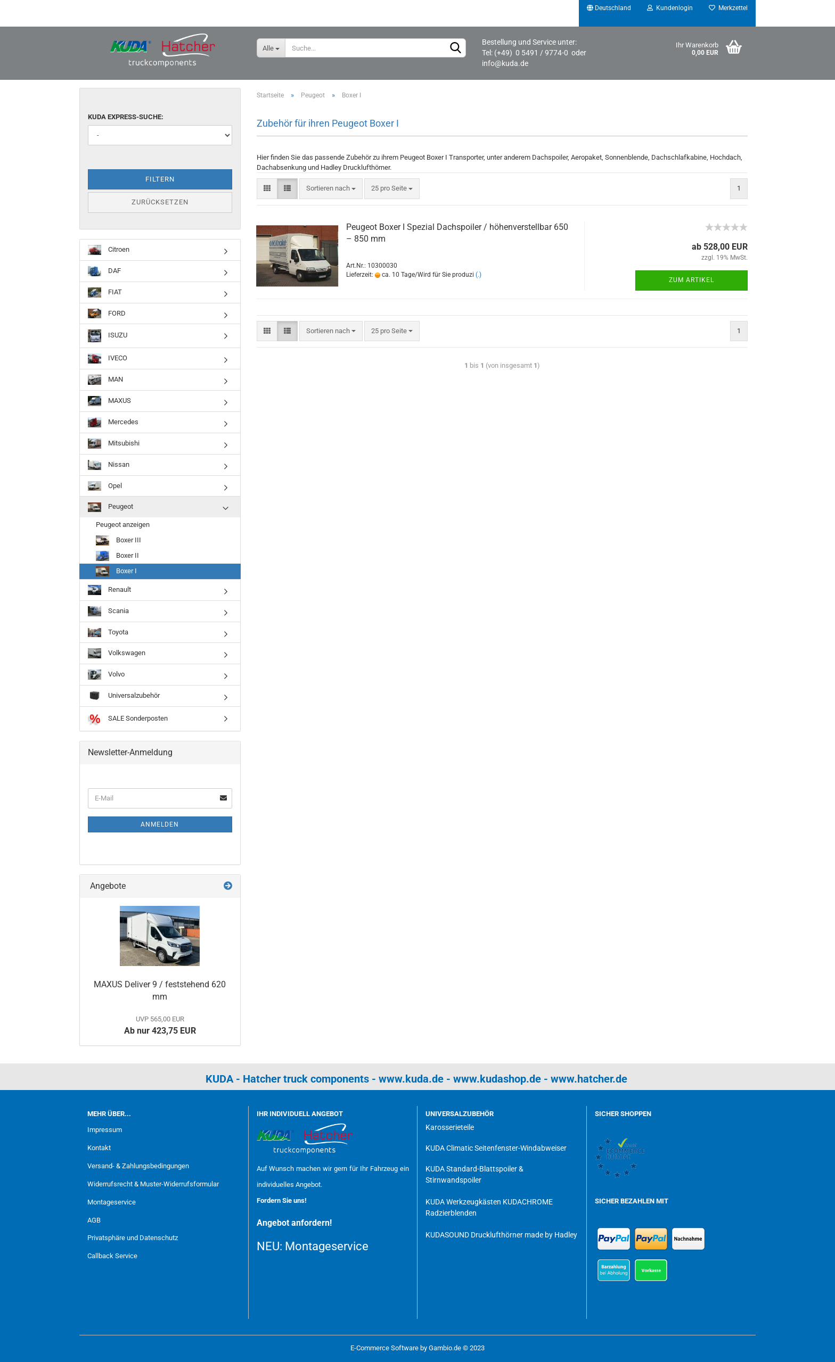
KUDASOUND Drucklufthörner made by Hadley (501, 1235)
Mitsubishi (114, 444)
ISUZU (107, 335)
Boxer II (117, 556)
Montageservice (111, 1202)
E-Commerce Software (384, 1348)
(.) (478, 274)
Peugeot (110, 507)
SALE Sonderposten (128, 718)
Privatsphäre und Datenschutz (132, 1238)
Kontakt (99, 1148)
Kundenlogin (670, 8)
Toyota (108, 632)
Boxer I (116, 571)
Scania (108, 611)
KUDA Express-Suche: (125, 117)
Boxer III (118, 540)
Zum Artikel (691, 280)
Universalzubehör (124, 696)
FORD (107, 314)
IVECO (107, 358)
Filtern (160, 179)
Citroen (108, 250)
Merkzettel (728, 8)
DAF (104, 271)
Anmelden (160, 824)
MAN (105, 380)
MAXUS (109, 401)
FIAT (105, 292)
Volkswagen (116, 653)
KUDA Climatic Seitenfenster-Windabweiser (496, 1148)
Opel (105, 486)
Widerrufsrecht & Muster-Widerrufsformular (153, 1184)
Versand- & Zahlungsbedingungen (138, 1166)
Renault (109, 590)
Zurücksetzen (160, 202)
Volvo (106, 675)
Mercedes (113, 422)
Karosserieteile (449, 1127)
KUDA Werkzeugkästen (463, 1202)
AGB (94, 1220)
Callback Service (112, 1256)
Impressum (104, 1130)
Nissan (108, 465)
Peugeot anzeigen (123, 525)
